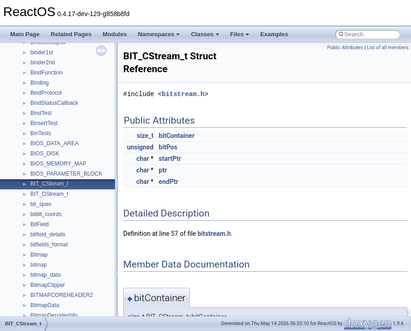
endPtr (168, 181)
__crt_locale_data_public (60, 51)
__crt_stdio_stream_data (60, 173)
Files (240, 34)
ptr (163, 170)
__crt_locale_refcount (56, 71)
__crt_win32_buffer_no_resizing (69, 264)
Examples (274, 34)
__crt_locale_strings (55, 92)
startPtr (170, 158)
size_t (145, 135)
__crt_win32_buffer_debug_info (69, 233)
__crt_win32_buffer (53, 223)
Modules (115, 34)
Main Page (25, 34)
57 (174, 233)
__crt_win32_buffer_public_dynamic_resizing (85, 274)
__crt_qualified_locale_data (63, 122)
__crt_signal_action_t (56, 152)
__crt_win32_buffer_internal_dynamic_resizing (87, 254)
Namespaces (159, 34)
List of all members (388, 48)
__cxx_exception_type (57, 304)
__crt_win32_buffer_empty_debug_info (78, 243)
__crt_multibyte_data (55, 112)
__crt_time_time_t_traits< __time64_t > (78, 203)
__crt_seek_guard (52, 142)
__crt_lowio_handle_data (60, 102)
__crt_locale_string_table (60, 82)
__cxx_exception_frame (59, 294)
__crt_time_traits (50, 213)
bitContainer (176, 135)
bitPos (168, 147)
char (143, 158)
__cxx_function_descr (57, 314)
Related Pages (71, 34)
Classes (205, 34)
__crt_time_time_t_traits (59, 183)
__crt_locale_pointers (56, 61)
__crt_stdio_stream (53, 163)
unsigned (140, 147)
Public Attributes (345, 48)
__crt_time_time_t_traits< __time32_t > (78, 193)
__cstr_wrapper (49, 284)
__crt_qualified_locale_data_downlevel (77, 132)
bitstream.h (183, 94)
